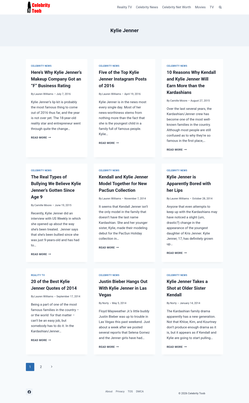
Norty (105, 303)
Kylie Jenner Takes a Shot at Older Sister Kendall (187, 288)
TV (212, 7)
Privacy (120, 391)
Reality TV (124, 7)
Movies (200, 7)
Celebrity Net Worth (176, 7)
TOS (130, 391)
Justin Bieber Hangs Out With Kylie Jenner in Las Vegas (123, 288)
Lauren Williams (43, 93)
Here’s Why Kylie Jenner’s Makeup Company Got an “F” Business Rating (56, 79)
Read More (41, 137)
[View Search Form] (220, 7)
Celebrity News (147, 7)
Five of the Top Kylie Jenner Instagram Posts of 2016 (123, 79)
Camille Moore (178, 100)
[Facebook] (29, 392)
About (108, 391)
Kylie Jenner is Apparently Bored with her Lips (189, 183)
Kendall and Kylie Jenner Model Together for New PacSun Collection (123, 183)
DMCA (140, 391)
